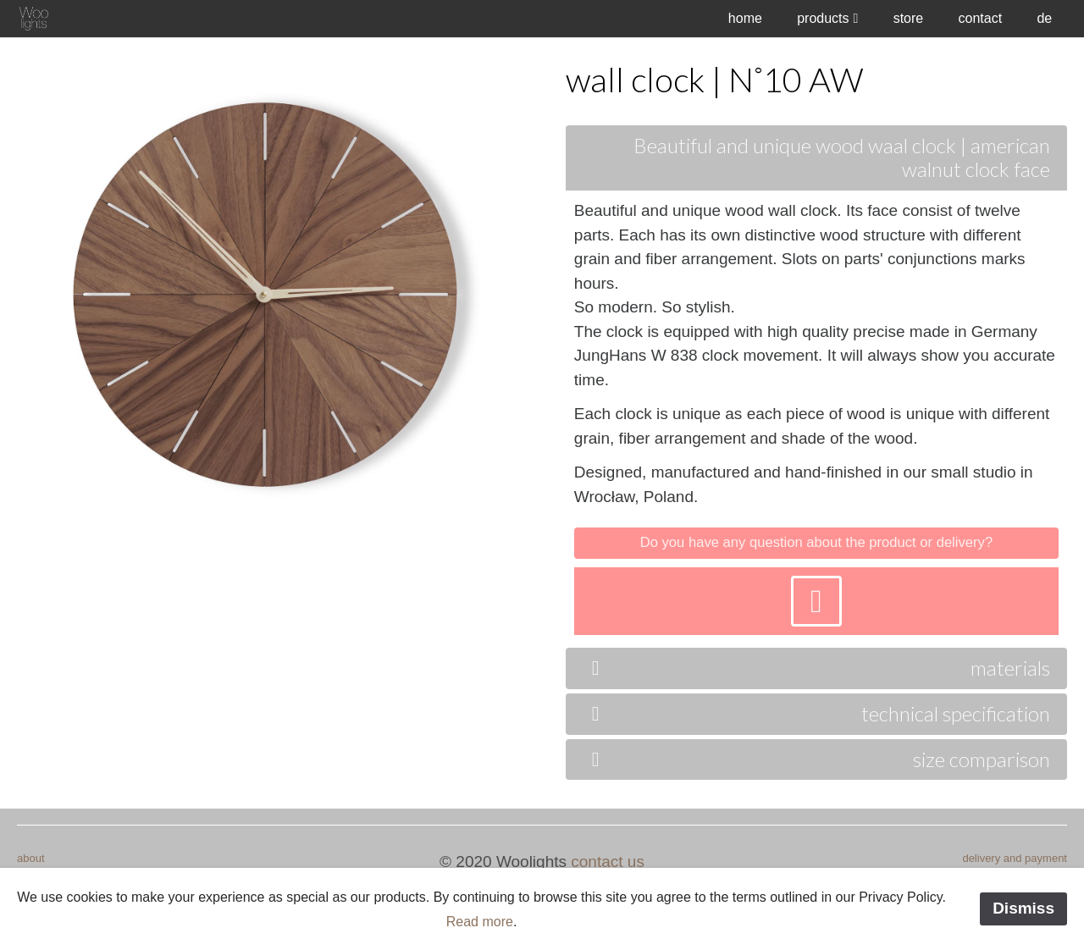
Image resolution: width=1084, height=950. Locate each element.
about (31, 858)
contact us (607, 861)
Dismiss (1023, 908)
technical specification (816, 713)
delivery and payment (1014, 858)
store (908, 18)
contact (981, 18)
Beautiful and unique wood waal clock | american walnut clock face (841, 157)
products (823, 18)
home (745, 18)
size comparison (816, 759)
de (1044, 18)
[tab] (816, 384)
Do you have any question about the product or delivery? (816, 542)
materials (816, 667)
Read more (479, 921)
